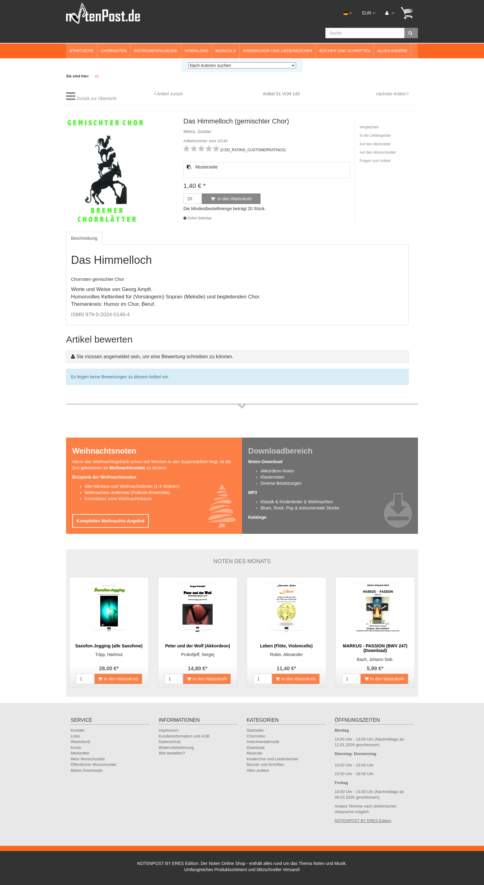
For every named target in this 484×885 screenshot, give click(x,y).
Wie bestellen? (172, 753)
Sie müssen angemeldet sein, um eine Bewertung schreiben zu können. (154, 356)
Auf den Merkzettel (375, 144)
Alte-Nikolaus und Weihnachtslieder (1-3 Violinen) (132, 486)
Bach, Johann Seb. (375, 659)
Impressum (168, 730)
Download (196, 50)
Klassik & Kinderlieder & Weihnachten (297, 501)
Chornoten (114, 50)
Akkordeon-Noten (277, 470)
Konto (76, 747)
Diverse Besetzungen (281, 483)
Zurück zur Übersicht (96, 98)
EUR (368, 12)
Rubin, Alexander (286, 654)
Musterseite (202, 166)
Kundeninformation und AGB (184, 736)
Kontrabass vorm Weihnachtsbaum (118, 498)
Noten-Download (265, 461)
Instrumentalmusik (155, 50)
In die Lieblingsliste (375, 135)
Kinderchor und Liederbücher (277, 50)
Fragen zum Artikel (375, 161)
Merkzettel (80, 753)
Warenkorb (80, 741)
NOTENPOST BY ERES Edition (363, 820)
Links (75, 736)
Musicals (225, 50)
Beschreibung (84, 238)
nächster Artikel (391, 93)
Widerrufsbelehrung (176, 747)
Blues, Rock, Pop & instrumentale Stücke (300, 507)
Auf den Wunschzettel (378, 152)
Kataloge (257, 517)
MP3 (252, 492)
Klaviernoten (273, 477)
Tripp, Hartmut (109, 654)
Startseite (81, 50)
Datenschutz (170, 741)
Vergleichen (369, 127)
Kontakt (77, 730)
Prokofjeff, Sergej (197, 654)
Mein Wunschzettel (88, 759)
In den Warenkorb (231, 198)
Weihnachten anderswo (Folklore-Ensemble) (127, 492)
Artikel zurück (170, 93)
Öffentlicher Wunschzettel (93, 764)
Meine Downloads (86, 770)
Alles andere (392, 50)
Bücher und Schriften (344, 50)
